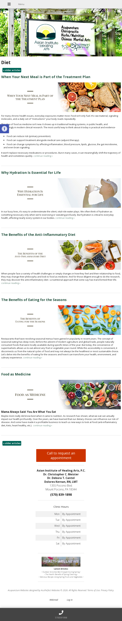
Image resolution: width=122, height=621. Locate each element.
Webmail (54, 599)
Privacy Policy (107, 590)
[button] (4, 128)
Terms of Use (93, 590)
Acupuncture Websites (18, 590)
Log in (69, 599)
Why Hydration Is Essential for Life (31, 172)
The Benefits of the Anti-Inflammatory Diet (38, 234)
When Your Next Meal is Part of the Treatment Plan (45, 76)
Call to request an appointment (61, 455)
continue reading (43, 155)
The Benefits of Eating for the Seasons (34, 299)
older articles (12, 70)
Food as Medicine (16, 374)
